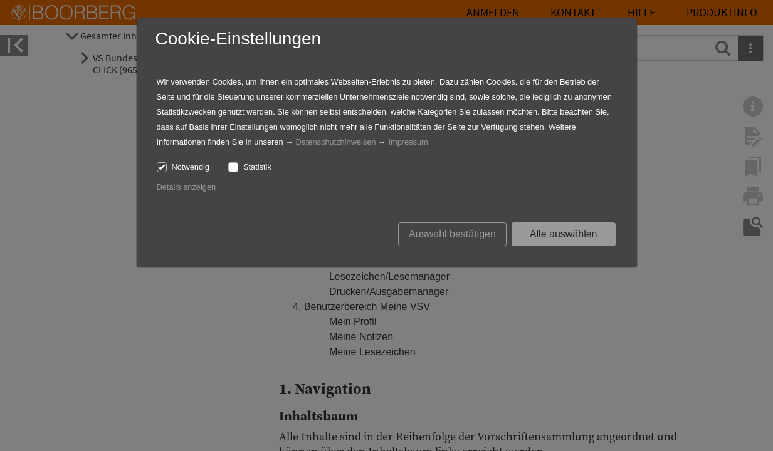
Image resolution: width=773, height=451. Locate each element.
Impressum (408, 142)
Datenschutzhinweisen (335, 142)
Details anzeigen (186, 187)
